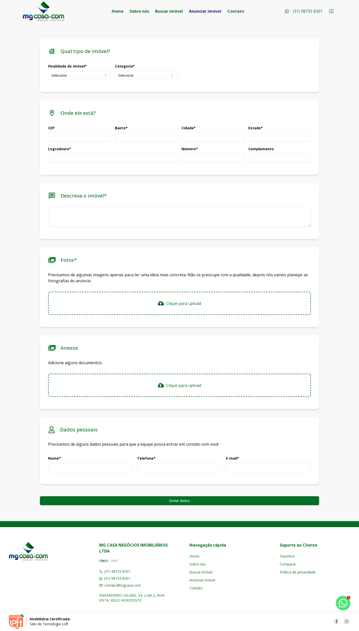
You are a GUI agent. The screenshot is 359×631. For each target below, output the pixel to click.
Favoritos (287, 556)
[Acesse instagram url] (346, 621)
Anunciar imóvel (205, 11)
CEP (51, 128)
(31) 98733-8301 (115, 571)
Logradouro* (59, 148)
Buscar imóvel (169, 11)
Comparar (288, 564)
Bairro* (121, 128)
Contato (235, 11)
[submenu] (331, 11)
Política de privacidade (298, 572)
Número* (189, 148)
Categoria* (125, 66)
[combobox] (79, 75)
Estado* (255, 128)
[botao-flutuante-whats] (343, 603)
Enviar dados (179, 500)
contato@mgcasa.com (120, 585)
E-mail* (232, 458)
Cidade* (188, 128)
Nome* (54, 458)
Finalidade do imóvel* (67, 66)
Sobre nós (139, 11)
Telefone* (146, 458)
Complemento (261, 148)
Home (118, 11)
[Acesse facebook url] (336, 621)
